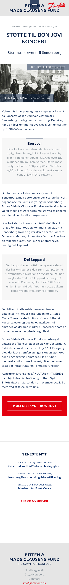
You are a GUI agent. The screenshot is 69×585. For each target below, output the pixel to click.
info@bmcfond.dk (34, 583)
